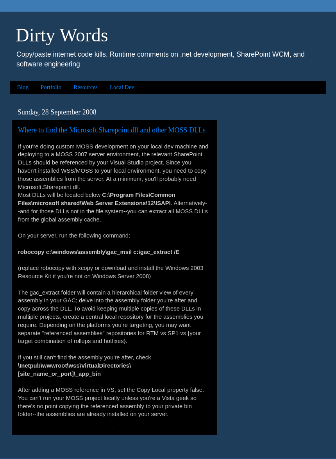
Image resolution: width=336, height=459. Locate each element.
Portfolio (51, 87)
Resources (85, 87)
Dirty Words (62, 35)
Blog (23, 87)
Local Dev (122, 87)
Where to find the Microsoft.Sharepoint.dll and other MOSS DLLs (112, 130)
